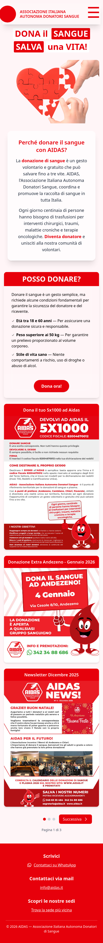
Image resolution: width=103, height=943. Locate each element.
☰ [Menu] (93, 13)
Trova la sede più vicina (51, 910)
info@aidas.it (51, 887)
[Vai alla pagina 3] (53, 819)
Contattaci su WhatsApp (51, 865)
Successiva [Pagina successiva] (75, 819)
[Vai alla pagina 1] (44, 819)
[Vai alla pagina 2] (49, 819)
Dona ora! (51, 386)
